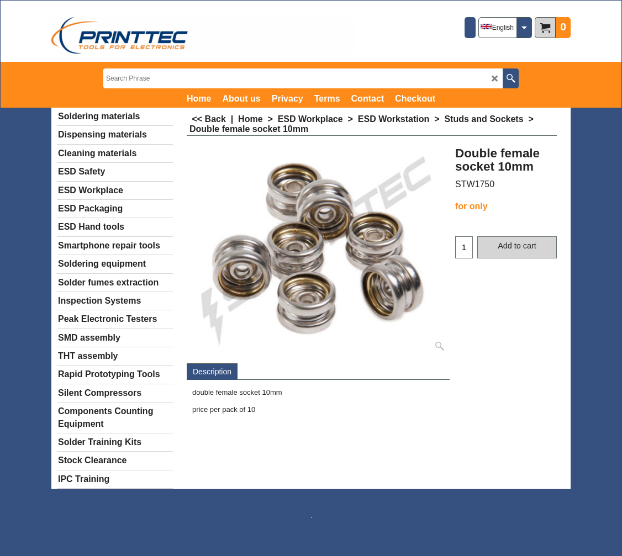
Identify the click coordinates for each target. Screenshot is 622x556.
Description (212, 371)
